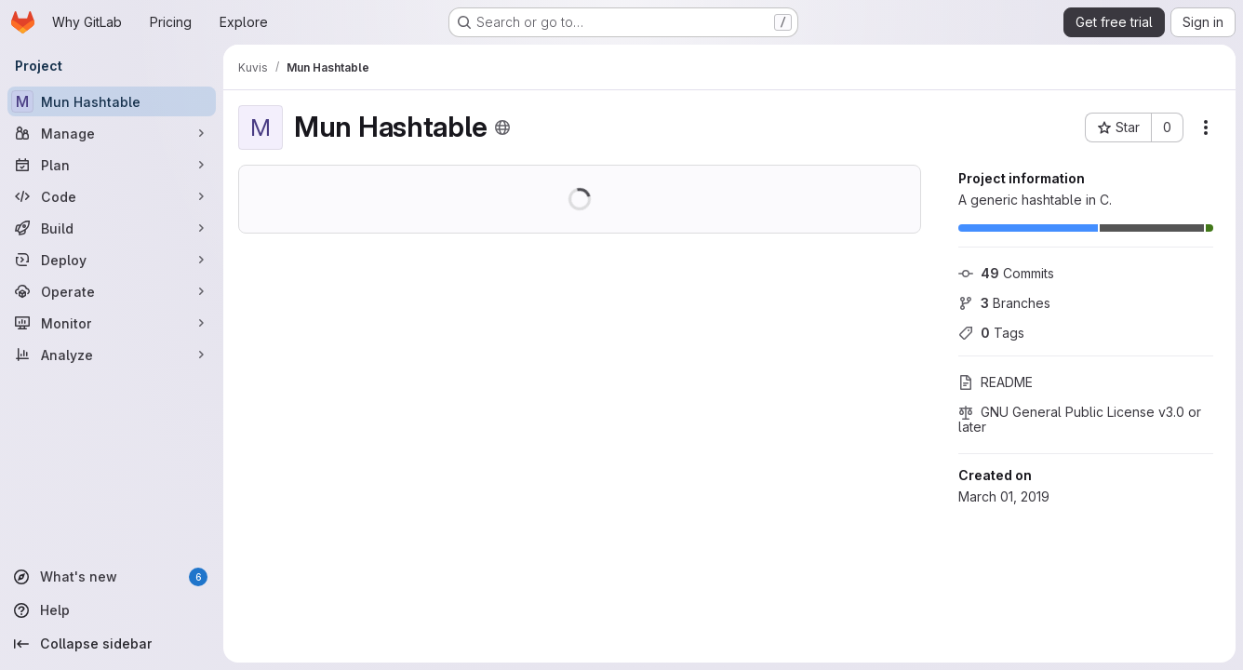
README (995, 382)
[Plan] (111, 165)
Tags (991, 333)
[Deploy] (111, 260)
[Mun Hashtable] (111, 101)
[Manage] (111, 133)
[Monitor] (111, 323)
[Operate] (111, 291)
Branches (1004, 303)
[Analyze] (111, 354)
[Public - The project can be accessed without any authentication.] (502, 127)
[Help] (111, 610)
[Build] (111, 228)
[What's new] (111, 577)
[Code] (111, 196)
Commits (1006, 273)
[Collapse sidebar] (111, 644)
